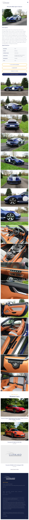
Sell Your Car (20, 491)
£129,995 (14, 443)
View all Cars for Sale (15, 469)
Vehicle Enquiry (14, 74)
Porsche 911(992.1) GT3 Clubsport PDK (14, 465)
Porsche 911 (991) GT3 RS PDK (14, 442)
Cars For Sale (8, 491)
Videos (4, 492)
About (4, 491)
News (7, 492)
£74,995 (14, 420)
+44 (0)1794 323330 (14, 64)
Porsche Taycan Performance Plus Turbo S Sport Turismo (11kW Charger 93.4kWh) (14, 419)
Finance (16, 491)
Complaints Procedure (10, 513)
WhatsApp (14, 67)
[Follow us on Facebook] (4, 494)
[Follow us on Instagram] (3, 494)
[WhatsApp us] (7, 494)
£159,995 (14, 466)
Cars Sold (12, 491)
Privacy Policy (15, 513)
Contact (10, 492)
